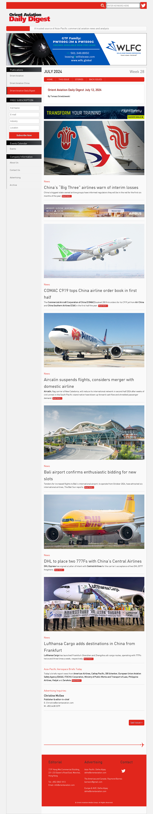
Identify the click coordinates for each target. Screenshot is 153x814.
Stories (79, 79)
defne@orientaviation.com (95, 772)
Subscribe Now (24, 135)
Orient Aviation (17, 75)
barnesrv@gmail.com (93, 782)
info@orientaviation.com (64, 785)
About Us (14, 162)
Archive (13, 185)
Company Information (21, 156)
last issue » (137, 722)
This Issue (64, 79)
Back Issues (95, 79)
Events (13, 148)
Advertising (15, 177)
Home (50, 79)
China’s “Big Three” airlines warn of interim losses (91, 187)
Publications (16, 69)
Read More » (66, 196)
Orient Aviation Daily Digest (22, 90)
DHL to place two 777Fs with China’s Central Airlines (93, 561)
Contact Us (15, 170)
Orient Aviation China (19, 83)
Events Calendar (18, 143)
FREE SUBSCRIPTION (21, 100)
